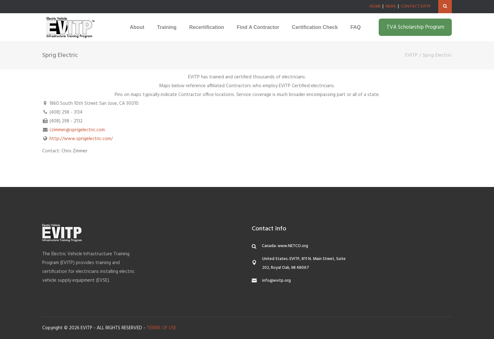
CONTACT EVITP (416, 6)
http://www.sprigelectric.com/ (81, 139)
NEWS (390, 6)
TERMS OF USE (161, 328)
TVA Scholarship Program (415, 27)
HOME (375, 6)
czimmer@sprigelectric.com (77, 130)
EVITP (411, 55)
